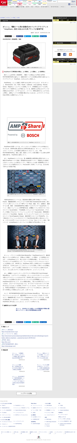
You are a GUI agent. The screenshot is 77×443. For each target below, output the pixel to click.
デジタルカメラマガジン (7, 421)
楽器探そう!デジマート (37, 407)
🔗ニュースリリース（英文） (25, 336)
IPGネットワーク (62, 416)
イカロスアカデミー (50, 415)
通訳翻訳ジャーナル (50, 410)
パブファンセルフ (64, 414)
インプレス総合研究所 (6, 410)
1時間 (56, 20)
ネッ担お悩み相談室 (6, 417)
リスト (14, 36)
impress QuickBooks (64, 410)
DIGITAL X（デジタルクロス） (21, 415)
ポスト (9, 36)
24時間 (61, 20)
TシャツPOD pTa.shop (65, 418)
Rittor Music (33, 403)
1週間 (68, 20)
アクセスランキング (62, 18)
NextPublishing (18, 423)
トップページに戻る (26, 393)
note (36, 36)
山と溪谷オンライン (37, 416)
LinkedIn (44, 36)
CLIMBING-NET (36, 419)
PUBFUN (60, 412)
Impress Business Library (20, 410)
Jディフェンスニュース (51, 407)
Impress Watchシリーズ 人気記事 (65, 59)
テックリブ (47, 424)
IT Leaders (4, 412)
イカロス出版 (47, 403)
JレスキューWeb (49, 412)
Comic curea (62, 407)
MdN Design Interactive (51, 421)
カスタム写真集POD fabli (65, 421)
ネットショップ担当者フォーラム (22, 407)
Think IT (3, 405)
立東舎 (34, 412)
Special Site (60, 43)
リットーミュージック (37, 405)
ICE (59, 403)
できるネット (5, 424)
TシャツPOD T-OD (37, 410)
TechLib (48, 426)
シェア (20, 36)
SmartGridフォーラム (19, 405)
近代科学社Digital (36, 423)
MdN (46, 417)
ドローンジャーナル (6, 415)
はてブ (28, 36)
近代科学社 (33, 421)
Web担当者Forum (5, 407)
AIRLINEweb (49, 405)
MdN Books (48, 419)
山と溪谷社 (33, 415)
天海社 (61, 405)
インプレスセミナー (19, 412)
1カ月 (73, 20)
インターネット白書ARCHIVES (8, 426)
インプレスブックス (19, 421)
